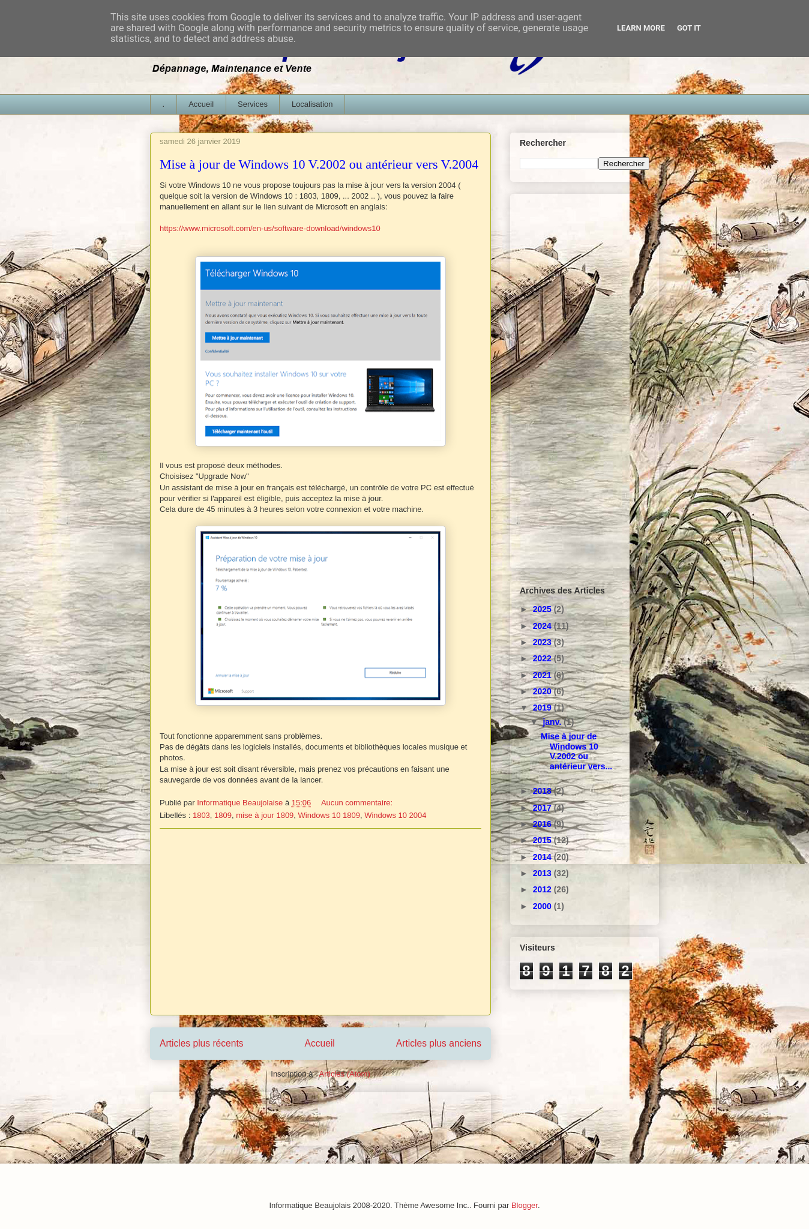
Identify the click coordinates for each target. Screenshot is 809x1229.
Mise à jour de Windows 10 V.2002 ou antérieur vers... (576, 751)
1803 (201, 815)
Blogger (524, 1205)
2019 (543, 707)
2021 (543, 675)
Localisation (312, 104)
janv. (553, 722)
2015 (543, 840)
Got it (689, 27)
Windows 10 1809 (329, 815)
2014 (543, 857)
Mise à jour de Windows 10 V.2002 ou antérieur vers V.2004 (319, 164)
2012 (543, 889)
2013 (543, 873)
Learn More (641, 27)
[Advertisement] (320, 922)
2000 (543, 906)
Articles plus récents (202, 1043)
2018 (543, 791)
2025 (543, 609)
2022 (543, 658)
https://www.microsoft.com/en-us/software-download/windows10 (270, 228)
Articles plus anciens (438, 1043)
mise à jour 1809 (264, 815)
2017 (543, 808)
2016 (543, 824)
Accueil (201, 104)
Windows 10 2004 (395, 815)
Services (253, 104)
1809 (223, 815)
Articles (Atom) (344, 1073)
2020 (543, 691)
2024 (543, 626)
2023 (543, 642)
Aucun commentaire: (358, 802)
